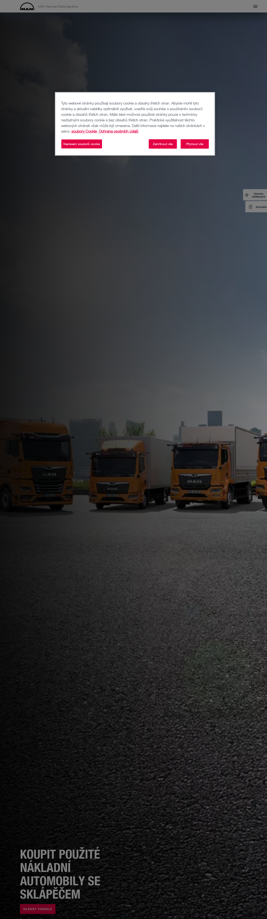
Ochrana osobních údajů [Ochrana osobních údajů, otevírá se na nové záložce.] (118, 131)
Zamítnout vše (163, 144)
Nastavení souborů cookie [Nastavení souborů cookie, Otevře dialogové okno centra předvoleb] (81, 144)
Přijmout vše (194, 144)
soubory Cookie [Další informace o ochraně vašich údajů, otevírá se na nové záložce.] (84, 131)
